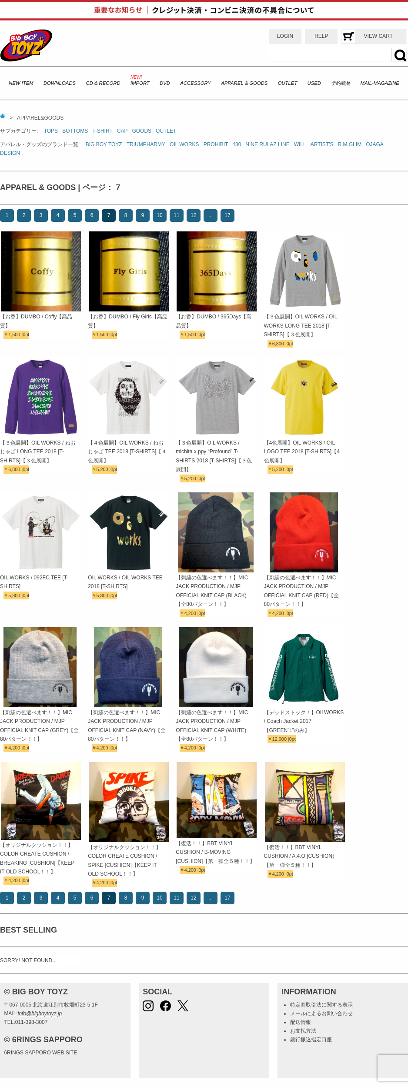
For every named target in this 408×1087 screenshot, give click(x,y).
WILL (300, 144)
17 (227, 215)
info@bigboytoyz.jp (40, 1013)
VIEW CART (378, 36)
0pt (26, 334)
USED (314, 83)
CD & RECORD (103, 83)
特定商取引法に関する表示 (321, 1005)
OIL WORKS (184, 144)
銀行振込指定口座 (311, 1040)
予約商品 (340, 83)
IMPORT (140, 83)
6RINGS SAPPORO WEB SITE (40, 1053)
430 (236, 144)
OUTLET (288, 83)
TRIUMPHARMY (146, 144)
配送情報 (300, 1022)
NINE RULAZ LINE (267, 144)
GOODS (141, 131)
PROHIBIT (216, 144)
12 (193, 215)
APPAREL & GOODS (244, 83)
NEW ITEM (21, 83)
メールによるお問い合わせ (321, 1013)
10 (159, 215)
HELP (321, 36)
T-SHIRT (102, 131)
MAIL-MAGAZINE (380, 83)
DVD (165, 83)
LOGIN (285, 36)
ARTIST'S (322, 144)
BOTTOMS (75, 131)
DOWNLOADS (59, 83)
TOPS (51, 131)
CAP (122, 131)
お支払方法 (303, 1031)
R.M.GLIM (349, 144)
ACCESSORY (195, 83)
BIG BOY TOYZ (104, 144)
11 (176, 215)
